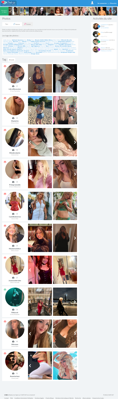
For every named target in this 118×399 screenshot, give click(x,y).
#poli (69, 49)
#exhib (73, 44)
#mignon (67, 47)
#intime (57, 46)
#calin (28, 41)
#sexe (26, 52)
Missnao (15, 344)
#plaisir (56, 49)
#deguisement (18, 44)
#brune (24, 41)
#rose (53, 51)
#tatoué (16, 54)
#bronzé (15, 41)
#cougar (5, 44)
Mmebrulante (14, 153)
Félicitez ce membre (106, 51)
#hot (47, 46)
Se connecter (102, 3)
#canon (37, 41)
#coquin (51, 43)
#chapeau (48, 41)
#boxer (11, 41)
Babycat (15, 312)
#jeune (69, 46)
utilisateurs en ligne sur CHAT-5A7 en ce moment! (19, 395)
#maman (34, 47)
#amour (9, 40)
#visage (33, 54)
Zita (102, 32)
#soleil (33, 52)
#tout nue (21, 54)
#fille (24, 46)
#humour (52, 46)
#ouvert (28, 49)
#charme (68, 41)
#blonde (63, 40)
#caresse (42, 41)
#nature (14, 49)
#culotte (11, 44)
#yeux (37, 54)
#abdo (5, 40)
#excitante (68, 44)
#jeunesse (6, 47)
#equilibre (62, 44)
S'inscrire (113, 3)
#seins (9, 52)
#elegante (51, 44)
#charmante (61, 41)
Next (115, 11)
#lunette (25, 47)
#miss (5, 49)
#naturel (19, 49)
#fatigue (5, 46)
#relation (31, 51)
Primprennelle (14, 185)
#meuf (63, 47)
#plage (51, 49)
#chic (25, 43)
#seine (5, 52)
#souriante (39, 52)
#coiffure (36, 43)
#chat (72, 41)
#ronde (49, 51)
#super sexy (71, 52)
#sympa (5, 54)
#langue (15, 47)
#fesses (20, 46)
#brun (20, 41)
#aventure (21, 40)
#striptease (64, 52)
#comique (42, 43)
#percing (37, 49)
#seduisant (63, 51)
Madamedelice (15, 249)
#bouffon (5, 41)
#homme (42, 46)
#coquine (57, 43)
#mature (52, 47)
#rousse (57, 51)
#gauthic (28, 46)
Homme (16, 24)
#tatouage (11, 54)
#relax (36, 51)
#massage (47, 47)
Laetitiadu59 (104, 24)
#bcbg (29, 40)
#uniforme (27, 54)
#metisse (58, 47)
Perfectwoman (105, 40)
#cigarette (30, 43)
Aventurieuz (15, 376)
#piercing (46, 49)
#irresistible (63, 46)
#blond (59, 40)
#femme (10, 46)
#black (55, 40)
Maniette (15, 121)
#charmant (55, 41)
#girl (32, 46)
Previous (11, 11)
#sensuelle (15, 52)
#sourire (45, 52)
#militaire (73, 47)
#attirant (14, 40)
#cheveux (21, 43)
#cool (47, 43)
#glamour (37, 46)
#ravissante (20, 51)
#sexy (30, 52)
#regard (26, 51)
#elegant (45, 44)
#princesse (6, 51)
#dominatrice (26, 44)
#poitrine (65, 49)
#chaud (5, 43)
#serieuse (21, 52)
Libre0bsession (15, 89)
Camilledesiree (15, 217)
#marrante (41, 47)
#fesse (15, 46)
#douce (33, 44)
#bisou (51, 40)
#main (30, 47)
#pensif (32, 49)
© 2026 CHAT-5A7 (108, 395)
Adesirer (103, 47)
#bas (25, 40)
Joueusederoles (15, 280)
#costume (70, 43)
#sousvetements (52, 52)
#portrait (73, 49)
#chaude (10, 43)
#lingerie (20, 47)
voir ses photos (105, 27)
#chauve (15, 43)
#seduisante (69, 51)
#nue (23, 49)
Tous (6, 24)
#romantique (42, 51)
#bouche (69, 40)
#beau (33, 40)
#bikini (46, 40)
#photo (42, 49)
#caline (33, 41)
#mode (9, 49)
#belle (42, 40)
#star (58, 52)
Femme (27, 24)
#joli (11, 47)
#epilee (56, 44)
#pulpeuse (13, 51)
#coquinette (64, 43)
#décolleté (39, 44)
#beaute (37, 40)
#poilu (60, 49)
